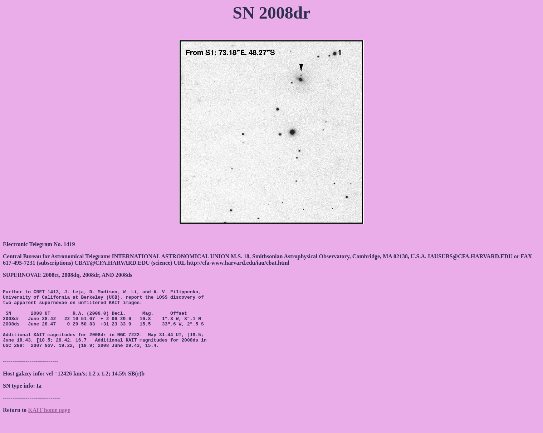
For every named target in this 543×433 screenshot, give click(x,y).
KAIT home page (49, 424)
